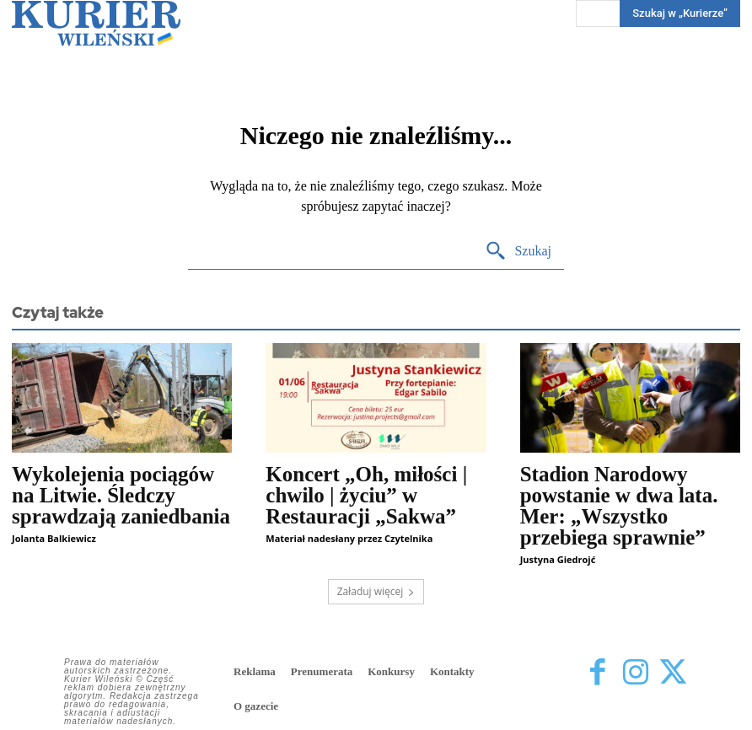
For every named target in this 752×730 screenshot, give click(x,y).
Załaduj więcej (376, 591)
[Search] (518, 251)
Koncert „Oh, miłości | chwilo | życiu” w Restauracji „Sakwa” (366, 495)
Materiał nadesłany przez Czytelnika (349, 538)
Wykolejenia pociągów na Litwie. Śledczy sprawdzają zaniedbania (121, 495)
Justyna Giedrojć (558, 559)
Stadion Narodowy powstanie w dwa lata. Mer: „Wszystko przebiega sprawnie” (619, 506)
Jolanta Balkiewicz (54, 538)
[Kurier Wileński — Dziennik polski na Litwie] (96, 23)
